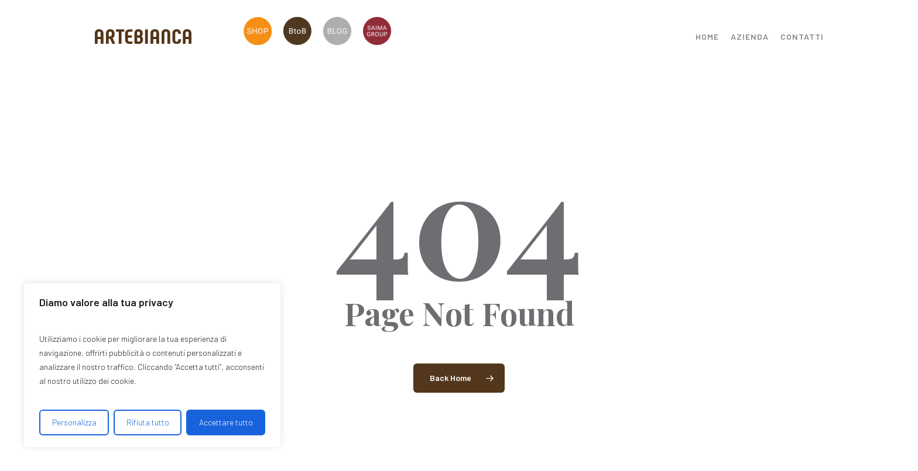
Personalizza (74, 422)
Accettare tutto (226, 422)
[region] (152, 365)
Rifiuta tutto (147, 422)
